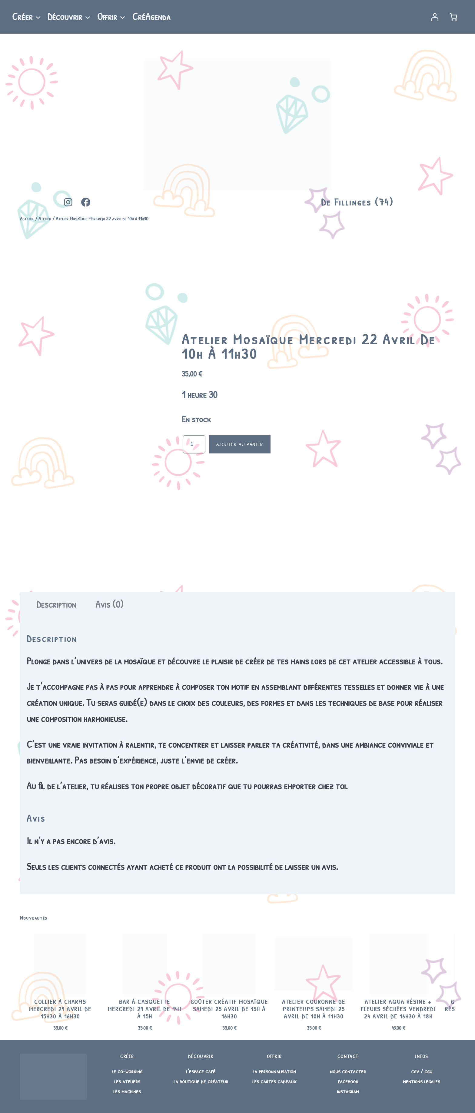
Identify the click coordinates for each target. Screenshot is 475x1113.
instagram (348, 1091)
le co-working (127, 1071)
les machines (127, 1091)
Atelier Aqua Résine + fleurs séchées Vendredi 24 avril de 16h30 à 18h (398, 1009)
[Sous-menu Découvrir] (88, 17)
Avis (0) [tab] (109, 604)
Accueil (27, 218)
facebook (348, 1081)
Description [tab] (56, 604)
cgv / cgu (421, 1071)
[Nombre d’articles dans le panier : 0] (453, 16)
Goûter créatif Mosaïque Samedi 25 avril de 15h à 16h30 (229, 1009)
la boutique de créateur (201, 1081)
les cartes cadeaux (274, 1081)
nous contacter (348, 1071)
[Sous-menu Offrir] (122, 17)
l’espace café (200, 1071)
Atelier (44, 218)
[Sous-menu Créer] (38, 17)
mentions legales (421, 1081)
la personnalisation (274, 1071)
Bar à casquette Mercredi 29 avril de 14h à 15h (144, 1009)
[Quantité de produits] (194, 444)
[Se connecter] (434, 16)
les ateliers (127, 1081)
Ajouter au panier (239, 444)
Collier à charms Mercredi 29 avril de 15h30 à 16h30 (60, 1009)
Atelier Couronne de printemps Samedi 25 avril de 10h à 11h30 (313, 1009)
